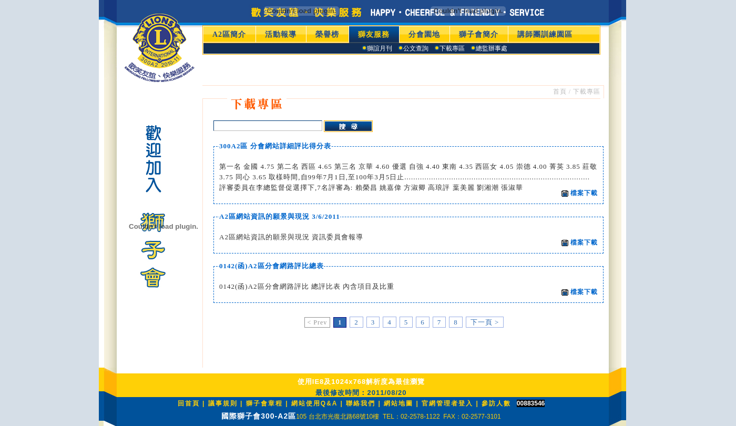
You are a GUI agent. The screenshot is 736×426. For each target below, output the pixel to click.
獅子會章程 (264, 403)
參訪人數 (496, 403)
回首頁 (189, 403)
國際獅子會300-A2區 (258, 416)
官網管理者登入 (447, 403)
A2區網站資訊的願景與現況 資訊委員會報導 (291, 237)
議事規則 (223, 403)
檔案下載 (579, 193)
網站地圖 (398, 403)
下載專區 (586, 91)
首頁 (560, 91)
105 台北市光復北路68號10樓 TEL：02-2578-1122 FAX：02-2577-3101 (398, 416)
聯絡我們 (360, 403)
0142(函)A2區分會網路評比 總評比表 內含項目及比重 (306, 286)
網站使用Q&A (316, 403)
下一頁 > (485, 322)
